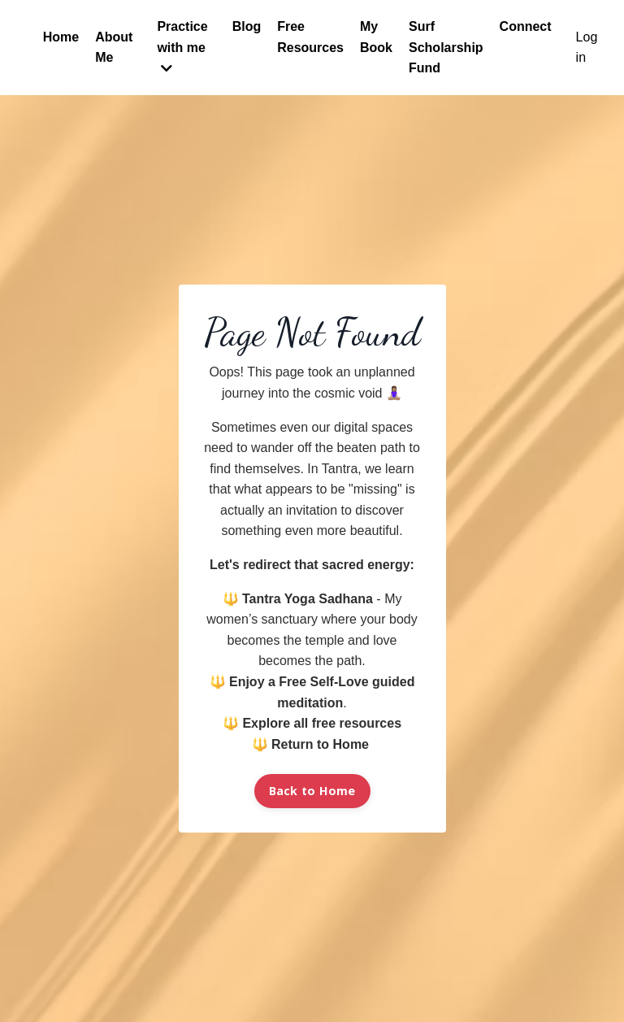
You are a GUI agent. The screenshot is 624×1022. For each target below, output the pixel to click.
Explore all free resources (321, 723)
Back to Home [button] (312, 790)
